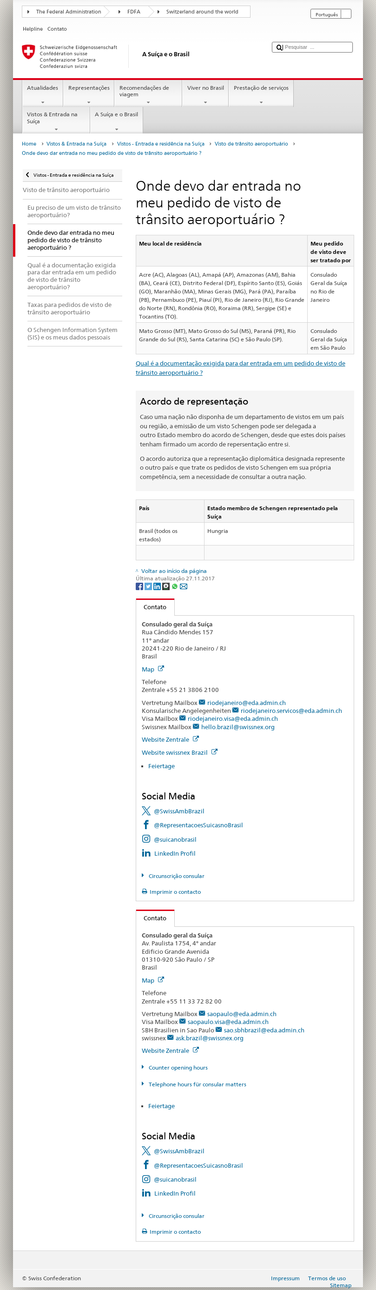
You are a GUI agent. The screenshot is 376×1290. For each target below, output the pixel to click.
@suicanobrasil (175, 839)
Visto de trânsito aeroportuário (251, 144)
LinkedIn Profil (175, 853)
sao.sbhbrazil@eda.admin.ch (264, 1030)
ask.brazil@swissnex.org (210, 1038)
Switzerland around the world (202, 12)
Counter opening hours (177, 1067)
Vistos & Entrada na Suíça (56, 122)
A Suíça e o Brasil (117, 122)
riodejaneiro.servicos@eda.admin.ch (291, 710)
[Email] (183, 585)
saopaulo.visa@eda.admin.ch (228, 1021)
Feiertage (161, 766)
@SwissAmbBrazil (179, 811)
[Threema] (166, 585)
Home (29, 144)
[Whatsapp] (175, 585)
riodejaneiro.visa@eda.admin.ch (233, 718)
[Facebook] (140, 585)
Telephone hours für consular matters (196, 1084)
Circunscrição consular (175, 875)
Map (153, 669)
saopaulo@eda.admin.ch (242, 1013)
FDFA (133, 12)
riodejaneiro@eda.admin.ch (246, 702)
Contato (151, 607)
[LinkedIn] (157, 585)
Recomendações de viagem (148, 95)
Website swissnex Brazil (180, 752)
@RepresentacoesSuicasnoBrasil (198, 825)
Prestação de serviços (261, 95)
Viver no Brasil (205, 95)
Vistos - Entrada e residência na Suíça (160, 144)
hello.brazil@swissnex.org (238, 727)
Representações (89, 95)
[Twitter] (149, 585)
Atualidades (43, 95)
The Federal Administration (68, 12)
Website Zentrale (170, 739)
